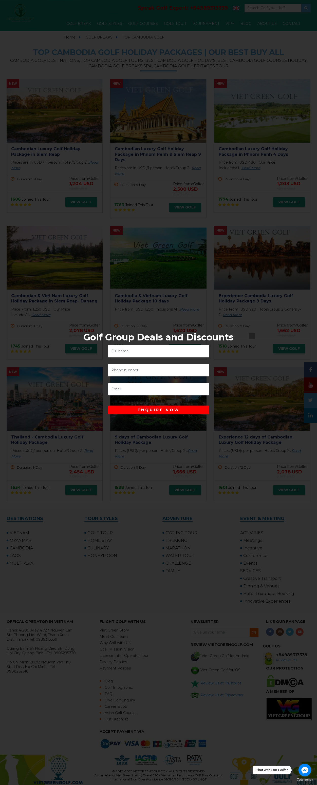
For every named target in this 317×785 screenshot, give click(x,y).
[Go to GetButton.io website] (305, 779)
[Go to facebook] (305, 770)
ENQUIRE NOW (159, 410)
